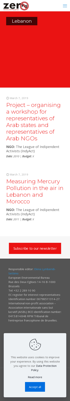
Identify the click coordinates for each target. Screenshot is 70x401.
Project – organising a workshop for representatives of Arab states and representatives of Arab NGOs (33, 122)
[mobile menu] (65, 5)
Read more (35, 377)
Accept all (35, 387)
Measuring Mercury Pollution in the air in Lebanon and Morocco (34, 191)
